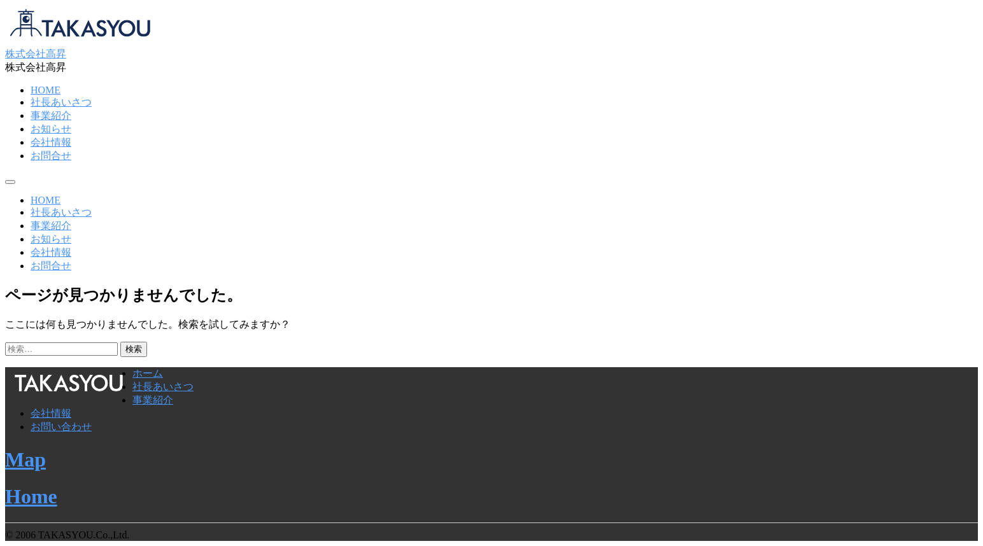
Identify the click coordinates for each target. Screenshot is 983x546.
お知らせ (51, 128)
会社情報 (51, 142)
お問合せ (51, 155)
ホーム (147, 373)
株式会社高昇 (35, 53)
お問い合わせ (61, 426)
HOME (45, 90)
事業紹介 (51, 115)
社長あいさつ (61, 102)
